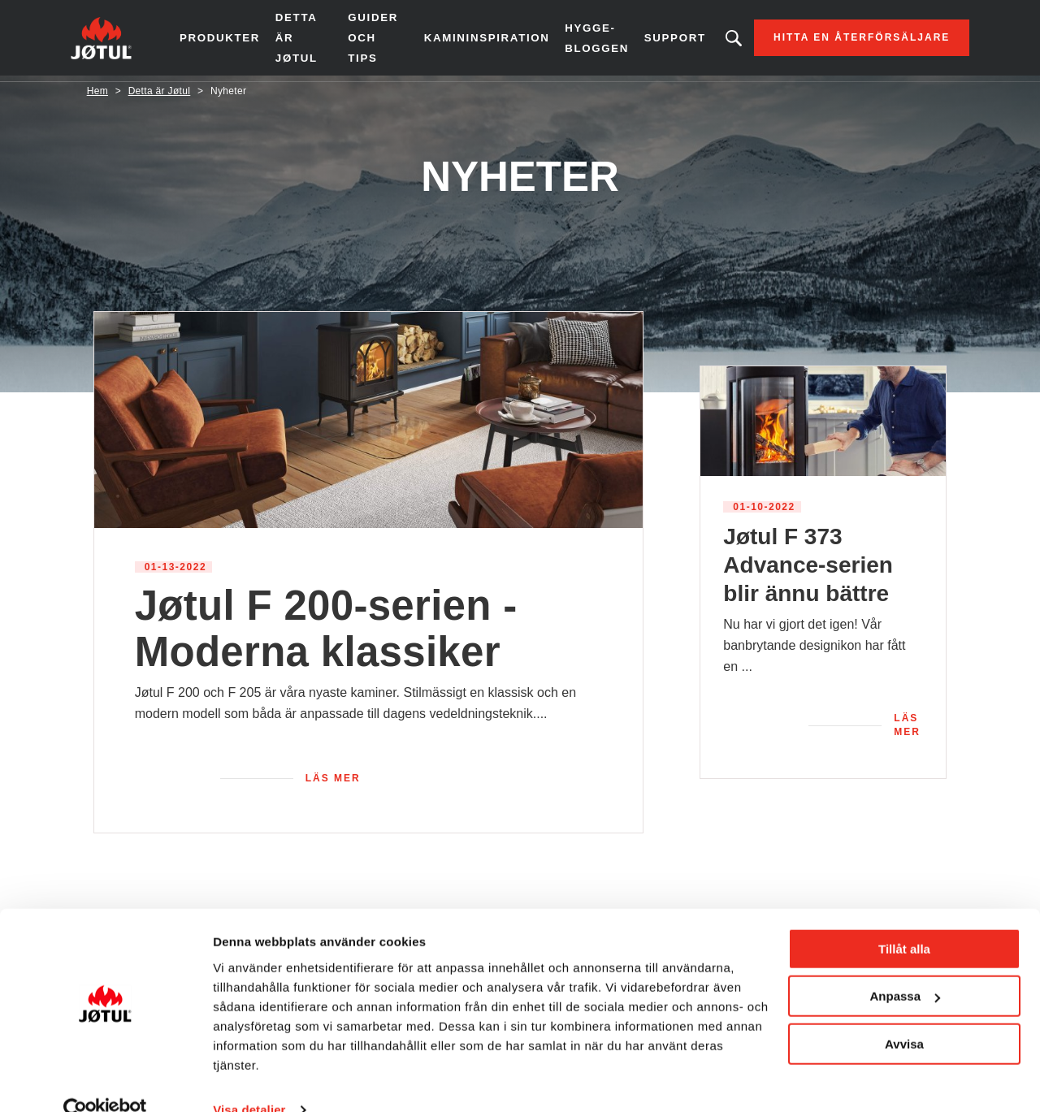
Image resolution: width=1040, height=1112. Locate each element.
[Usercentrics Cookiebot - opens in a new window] (105, 1080)
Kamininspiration (475, 40)
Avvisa (904, 1014)
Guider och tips (376, 40)
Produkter (235, 40)
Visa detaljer (249, 1080)
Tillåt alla (904, 919)
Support (658, 40)
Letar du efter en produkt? (717, 40)
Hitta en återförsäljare (845, 40)
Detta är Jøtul (310, 40)
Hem (97, 96)
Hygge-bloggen (581, 40)
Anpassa (904, 966)
